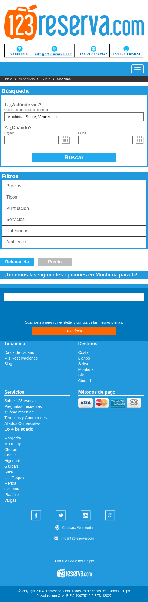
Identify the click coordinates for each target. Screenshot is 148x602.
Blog (8, 363)
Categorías (17, 230)
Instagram (86, 515)
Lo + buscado (19, 429)
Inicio (8, 79)
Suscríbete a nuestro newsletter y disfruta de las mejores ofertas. (74, 322)
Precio (55, 261)
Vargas (10, 500)
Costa (83, 352)
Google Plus (111, 515)
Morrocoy (12, 443)
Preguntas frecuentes (23, 406)
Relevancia (17, 261)
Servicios (15, 219)
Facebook (37, 515)
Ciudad (84, 380)
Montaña (86, 369)
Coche (10, 455)
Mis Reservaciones (21, 358)
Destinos (88, 343)
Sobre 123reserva (20, 401)
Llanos (84, 358)
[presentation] (38, 311)
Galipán (11, 466)
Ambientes (17, 241)
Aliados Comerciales (22, 423)
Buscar (74, 157)
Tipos (11, 197)
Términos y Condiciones (25, 417)
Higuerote (13, 460)
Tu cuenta (14, 343)
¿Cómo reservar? (19, 412)
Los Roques (14, 477)
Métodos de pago (97, 392)
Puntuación (17, 208)
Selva (83, 363)
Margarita (12, 438)
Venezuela (27, 79)
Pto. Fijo (11, 494)
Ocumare (12, 489)
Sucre (45, 79)
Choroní (11, 449)
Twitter (61, 515)
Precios (13, 185)
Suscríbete (74, 331)
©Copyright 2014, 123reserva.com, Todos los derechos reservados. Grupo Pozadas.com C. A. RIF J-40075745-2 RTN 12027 (74, 593)
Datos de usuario (19, 352)
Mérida (10, 483)
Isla (81, 375)
